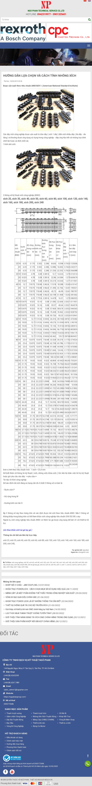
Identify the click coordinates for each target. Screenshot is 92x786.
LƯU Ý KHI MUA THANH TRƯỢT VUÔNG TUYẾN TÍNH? (29, 613)
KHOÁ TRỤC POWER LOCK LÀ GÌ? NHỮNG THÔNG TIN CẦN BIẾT (33, 601)
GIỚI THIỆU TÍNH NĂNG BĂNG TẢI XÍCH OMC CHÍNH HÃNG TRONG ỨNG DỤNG (39, 617)
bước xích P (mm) (23, 250)
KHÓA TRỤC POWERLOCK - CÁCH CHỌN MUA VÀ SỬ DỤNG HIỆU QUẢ (36, 589)
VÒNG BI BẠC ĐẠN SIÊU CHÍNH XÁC (21, 597)
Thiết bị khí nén (38, 723)
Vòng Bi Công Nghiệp (14, 726)
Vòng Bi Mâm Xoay (66, 720)
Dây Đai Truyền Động (14, 720)
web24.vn (48, 780)
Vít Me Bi (62, 713)
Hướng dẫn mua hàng (14, 744)
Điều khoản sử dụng (14, 737)
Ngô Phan (25, 780)
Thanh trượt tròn (38, 713)
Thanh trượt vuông (13, 713)
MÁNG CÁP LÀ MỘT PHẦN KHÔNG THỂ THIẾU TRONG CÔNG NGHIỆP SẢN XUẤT (40, 593)
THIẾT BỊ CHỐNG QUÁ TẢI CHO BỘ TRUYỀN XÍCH (27, 605)
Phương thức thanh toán (15, 747)
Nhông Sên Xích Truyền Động (43, 716)
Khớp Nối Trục (64, 716)
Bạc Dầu (9, 723)
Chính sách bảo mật (14, 741)
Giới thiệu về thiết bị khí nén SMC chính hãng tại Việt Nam (29, 609)
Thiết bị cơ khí (64, 723)
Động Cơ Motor (38, 726)
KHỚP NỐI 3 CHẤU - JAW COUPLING (21, 585)
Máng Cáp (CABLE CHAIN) (42, 720)
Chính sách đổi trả (13, 750)
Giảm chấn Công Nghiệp (15, 716)
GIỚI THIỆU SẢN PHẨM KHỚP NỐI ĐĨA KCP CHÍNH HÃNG (30, 621)
